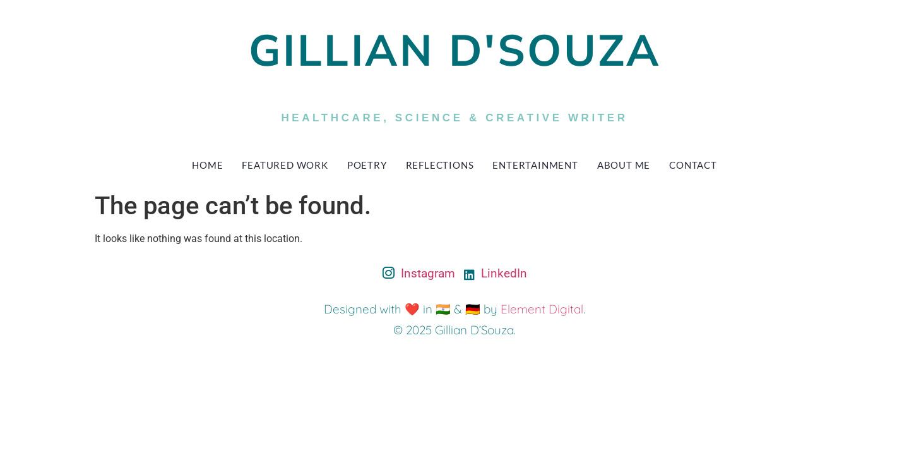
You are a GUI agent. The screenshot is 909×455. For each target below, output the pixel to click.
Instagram (419, 274)
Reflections (440, 165)
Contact (693, 165)
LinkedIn (495, 273)
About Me (623, 165)
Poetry (367, 165)
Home (207, 165)
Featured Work (285, 165)
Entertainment (535, 165)
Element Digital (542, 309)
